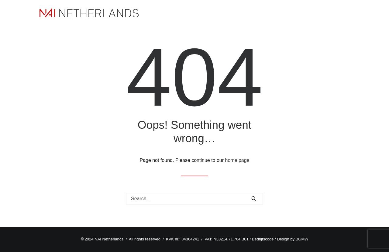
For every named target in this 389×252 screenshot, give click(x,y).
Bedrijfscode (263, 239)
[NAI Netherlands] (89, 12)
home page (237, 160)
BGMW (302, 239)
